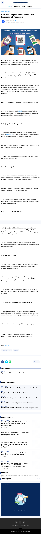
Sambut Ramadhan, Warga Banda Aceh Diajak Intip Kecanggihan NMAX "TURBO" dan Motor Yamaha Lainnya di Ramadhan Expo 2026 (14, 464)
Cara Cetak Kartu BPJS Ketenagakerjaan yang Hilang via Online (19, 408)
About (12, 525)
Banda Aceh (17, 6)
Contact (17, 525)
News (10, 350)
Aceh (23, 6)
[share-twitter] (6, 361)
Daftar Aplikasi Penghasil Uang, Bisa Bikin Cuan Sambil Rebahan (20, 398)
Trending (10, 6)
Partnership (23, 525)
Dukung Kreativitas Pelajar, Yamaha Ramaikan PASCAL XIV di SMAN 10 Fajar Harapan (14, 453)
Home (2, 11)
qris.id (20, 111)
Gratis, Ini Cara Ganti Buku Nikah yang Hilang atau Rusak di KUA (19, 388)
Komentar (36, 361)
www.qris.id (9, 134)
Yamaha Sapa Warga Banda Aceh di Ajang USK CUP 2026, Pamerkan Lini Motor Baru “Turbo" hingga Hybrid (14, 444)
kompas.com (7, 345)
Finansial (4, 350)
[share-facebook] (2, 361)
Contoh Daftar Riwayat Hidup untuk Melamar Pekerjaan (17, 403)
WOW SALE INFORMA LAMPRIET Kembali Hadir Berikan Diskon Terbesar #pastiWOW (15, 433)
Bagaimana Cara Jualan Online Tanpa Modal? (14, 393)
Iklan (28, 525)
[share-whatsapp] (10, 361)
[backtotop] (20, 529)
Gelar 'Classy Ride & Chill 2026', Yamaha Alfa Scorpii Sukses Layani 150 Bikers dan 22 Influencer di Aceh (14, 423)
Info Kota (29, 6)
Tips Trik (16, 350)
